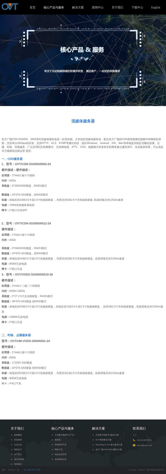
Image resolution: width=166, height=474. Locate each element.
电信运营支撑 (58, 454)
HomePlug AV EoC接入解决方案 (107, 445)
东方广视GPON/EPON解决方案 (107, 449)
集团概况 (16, 435)
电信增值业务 (58, 459)
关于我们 (117, 7)
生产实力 (16, 454)
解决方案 (78, 7)
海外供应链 (17, 459)
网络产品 (57, 449)
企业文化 (16, 445)
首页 (33, 7)
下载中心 (137, 7)
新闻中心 (98, 7)
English (155, 7)
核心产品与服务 (54, 7)
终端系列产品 (58, 445)
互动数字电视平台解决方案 (105, 435)
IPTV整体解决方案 (102, 440)
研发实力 (16, 449)
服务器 (56, 440)
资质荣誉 (16, 440)
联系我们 (16, 464)
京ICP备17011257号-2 (33, 470)
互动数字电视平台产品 (62, 435)
